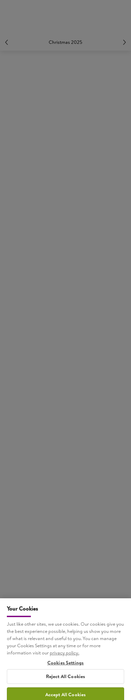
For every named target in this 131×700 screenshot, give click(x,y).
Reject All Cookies (65, 680)
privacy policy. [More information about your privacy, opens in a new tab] (64, 656)
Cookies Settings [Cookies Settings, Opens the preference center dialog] (65, 667)
